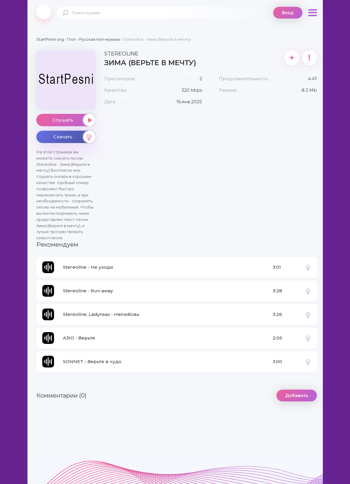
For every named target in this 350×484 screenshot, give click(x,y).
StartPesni (43, 11)
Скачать (74, 137)
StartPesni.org (50, 39)
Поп (71, 39)
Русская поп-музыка (99, 39)
